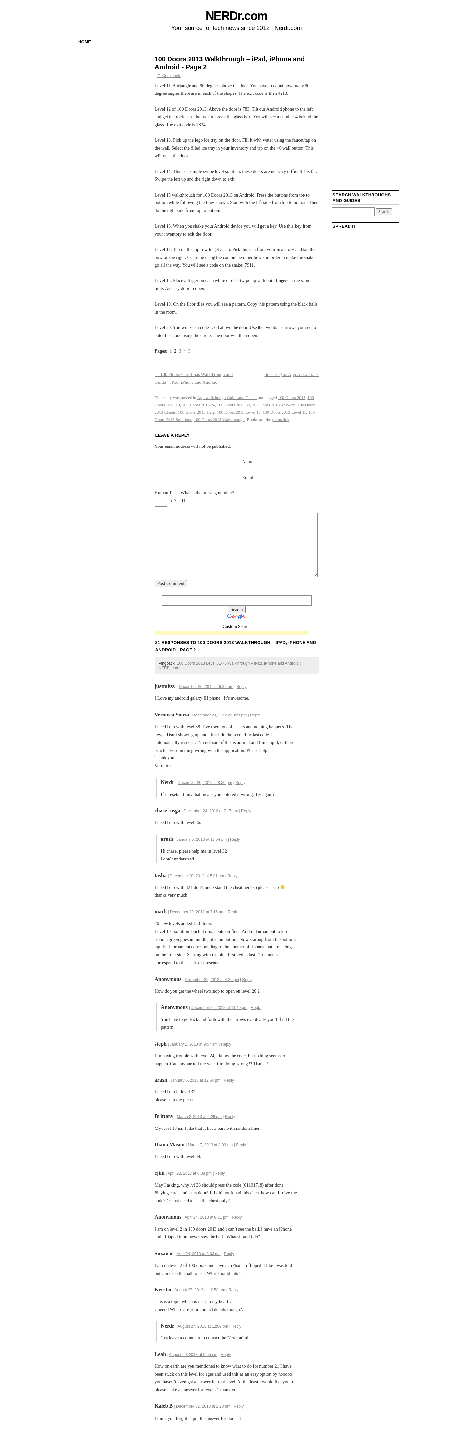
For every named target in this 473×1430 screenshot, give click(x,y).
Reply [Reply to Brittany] (230, 1116)
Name (247, 461)
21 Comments (169, 75)
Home (84, 41)
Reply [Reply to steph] (226, 1044)
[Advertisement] (231, 633)
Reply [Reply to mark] (233, 912)
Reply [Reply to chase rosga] (246, 811)
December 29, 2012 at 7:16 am (197, 912)
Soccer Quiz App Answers (292, 374)
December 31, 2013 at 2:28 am (203, 1406)
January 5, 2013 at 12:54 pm (202, 839)
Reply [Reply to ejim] (220, 1173)
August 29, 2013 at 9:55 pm (193, 1354)
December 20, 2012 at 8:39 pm (205, 782)
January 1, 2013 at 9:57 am (194, 1044)
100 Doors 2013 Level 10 (238, 412)
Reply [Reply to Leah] (226, 1354)
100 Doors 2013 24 (198, 405)
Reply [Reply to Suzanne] (229, 1254)
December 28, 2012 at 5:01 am (197, 876)
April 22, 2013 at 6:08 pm (190, 1173)
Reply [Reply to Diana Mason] (241, 1145)
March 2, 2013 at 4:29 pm (199, 1116)
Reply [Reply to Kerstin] (233, 1290)
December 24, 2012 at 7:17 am (211, 811)
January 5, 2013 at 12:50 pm (195, 1080)
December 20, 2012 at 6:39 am (206, 686)
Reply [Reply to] (247, 979)
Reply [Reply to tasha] (232, 876)
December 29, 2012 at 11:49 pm (219, 1007)
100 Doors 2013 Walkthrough (219, 419)
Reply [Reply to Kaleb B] (239, 1406)
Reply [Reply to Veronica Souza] (255, 715)
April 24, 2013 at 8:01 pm (207, 1217)
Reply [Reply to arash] (235, 839)
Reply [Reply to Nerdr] (240, 782)
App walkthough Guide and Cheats (227, 397)
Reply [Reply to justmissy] (241, 686)
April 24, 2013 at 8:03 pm (199, 1254)
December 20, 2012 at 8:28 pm (219, 715)
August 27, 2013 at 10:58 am (199, 1290)
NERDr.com (236, 16)
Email (247, 477)
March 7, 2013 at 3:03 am (210, 1145)
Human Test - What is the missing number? (194, 492)
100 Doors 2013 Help (196, 412)
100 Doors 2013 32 (233, 405)
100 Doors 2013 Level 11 (284, 412)
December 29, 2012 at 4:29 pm (212, 979)
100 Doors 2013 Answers (273, 405)
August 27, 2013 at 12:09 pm (202, 1326)
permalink (281, 419)
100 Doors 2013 (291, 397)
